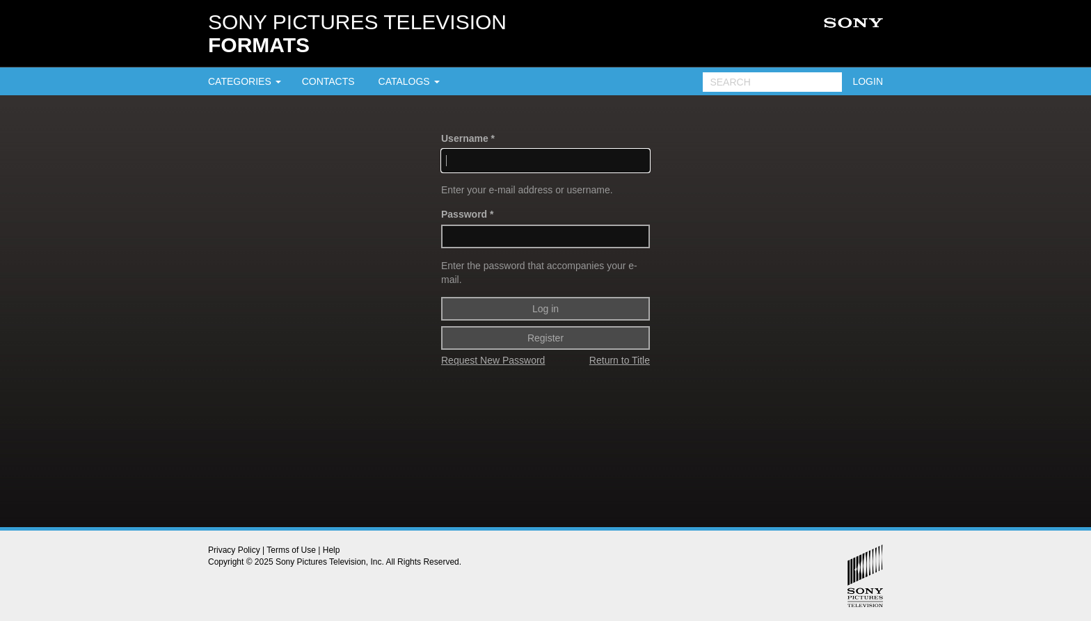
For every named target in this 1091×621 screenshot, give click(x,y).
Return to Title (619, 360)
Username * (468, 138)
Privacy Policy (234, 550)
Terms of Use (291, 550)
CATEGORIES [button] (244, 81)
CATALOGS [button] (409, 81)
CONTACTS (328, 81)
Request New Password (493, 360)
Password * (467, 214)
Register (545, 338)
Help (331, 550)
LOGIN (867, 81)
